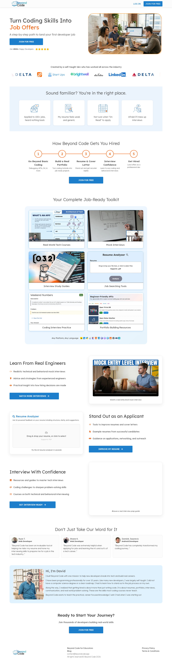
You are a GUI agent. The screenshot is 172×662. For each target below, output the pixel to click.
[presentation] (46, 436)
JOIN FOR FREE (153, 4)
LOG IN (137, 4)
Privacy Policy (148, 648)
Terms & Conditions (150, 651)
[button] (19, 3)
